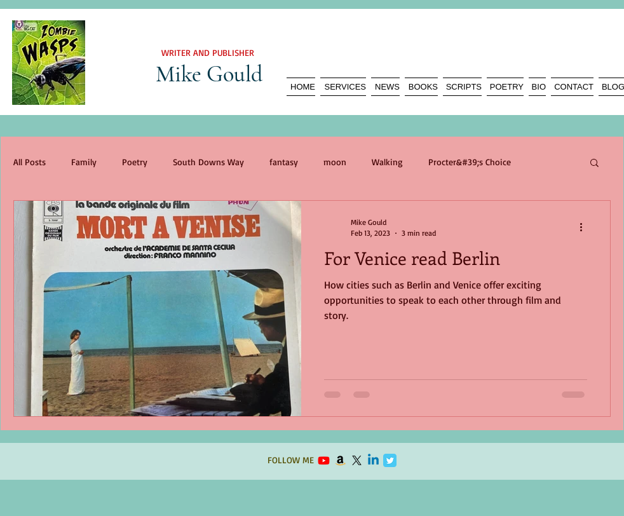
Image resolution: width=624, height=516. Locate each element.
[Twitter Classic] (390, 460)
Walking (387, 161)
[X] (356, 460)
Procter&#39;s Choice (469, 161)
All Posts (29, 161)
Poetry (134, 161)
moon (334, 161)
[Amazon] (340, 460)
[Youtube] (323, 460)
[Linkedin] (373, 460)
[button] (594, 163)
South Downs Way (208, 161)
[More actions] (585, 226)
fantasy (283, 161)
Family (84, 161)
